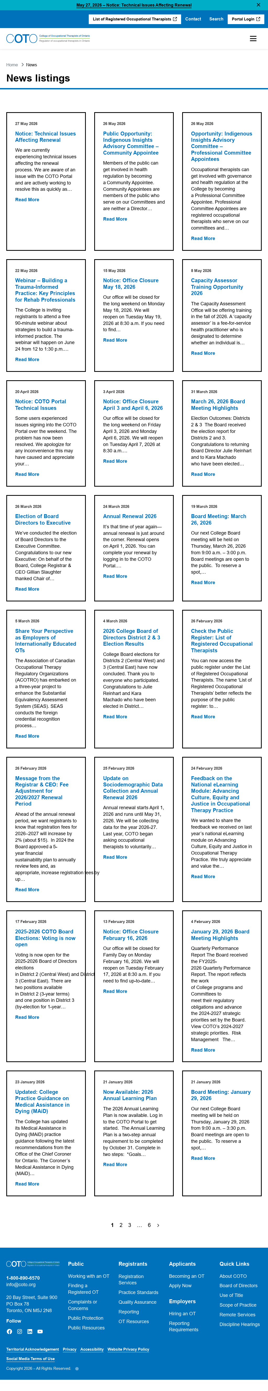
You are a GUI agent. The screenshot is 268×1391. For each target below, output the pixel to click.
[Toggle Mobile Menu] (253, 38)
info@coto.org (21, 1295)
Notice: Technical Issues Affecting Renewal (45, 137)
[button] (258, 5)
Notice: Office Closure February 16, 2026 (131, 945)
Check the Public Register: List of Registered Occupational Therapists (222, 643)
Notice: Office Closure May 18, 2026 (131, 284)
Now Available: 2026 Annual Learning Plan (130, 1106)
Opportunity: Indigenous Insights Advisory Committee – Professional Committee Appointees (222, 147)
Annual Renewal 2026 (130, 518)
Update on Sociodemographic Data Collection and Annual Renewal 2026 (133, 791)
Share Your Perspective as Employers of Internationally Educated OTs (45, 643)
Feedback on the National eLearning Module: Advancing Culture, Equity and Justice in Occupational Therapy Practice (220, 797)
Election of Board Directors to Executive (43, 521)
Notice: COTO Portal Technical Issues (40, 406)
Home (12, 64)
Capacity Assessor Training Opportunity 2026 (217, 287)
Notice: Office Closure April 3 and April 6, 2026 (133, 406)
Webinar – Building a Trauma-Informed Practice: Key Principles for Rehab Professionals (45, 291)
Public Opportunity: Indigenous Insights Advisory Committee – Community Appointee (131, 143)
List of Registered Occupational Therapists (131, 19)
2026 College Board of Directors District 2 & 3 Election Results (131, 640)
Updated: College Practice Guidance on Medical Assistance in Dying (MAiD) (42, 1112)
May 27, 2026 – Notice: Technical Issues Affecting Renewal (134, 5)
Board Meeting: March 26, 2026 (219, 521)
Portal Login (242, 19)
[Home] (48, 38)
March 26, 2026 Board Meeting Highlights (218, 406)
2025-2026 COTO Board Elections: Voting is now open (45, 948)
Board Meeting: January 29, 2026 (221, 1106)
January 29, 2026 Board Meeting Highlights (220, 945)
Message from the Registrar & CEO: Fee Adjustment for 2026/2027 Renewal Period (42, 794)
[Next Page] (158, 1236)
